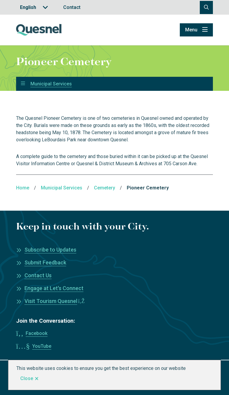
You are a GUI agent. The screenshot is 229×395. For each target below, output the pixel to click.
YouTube (41, 346)
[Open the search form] (206, 7)
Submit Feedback (45, 262)
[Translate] (34, 7)
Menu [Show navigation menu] (191, 30)
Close (26, 378)
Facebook (36, 333)
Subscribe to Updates (50, 250)
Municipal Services (51, 84)
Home (22, 188)
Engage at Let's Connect (53, 288)
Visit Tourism (54, 301)
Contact (72, 7)
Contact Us (38, 275)
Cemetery (104, 188)
